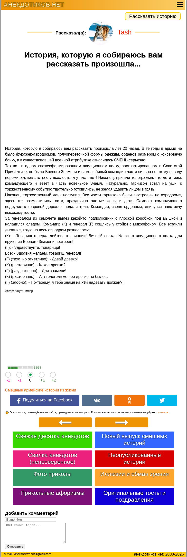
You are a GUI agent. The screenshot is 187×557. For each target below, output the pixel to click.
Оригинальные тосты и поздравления (134, 496)
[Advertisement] (93, 108)
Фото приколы (52, 474)
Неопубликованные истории (134, 458)
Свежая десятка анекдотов (52, 436)
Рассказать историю (153, 16)
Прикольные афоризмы (52, 493)
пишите (163, 412)
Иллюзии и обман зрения (134, 474)
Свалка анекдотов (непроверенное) (52, 458)
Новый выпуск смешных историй (134, 439)
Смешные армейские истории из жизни (40, 390)
